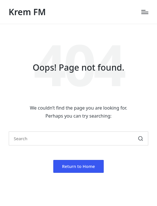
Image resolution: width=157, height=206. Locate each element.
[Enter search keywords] (78, 138)
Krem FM (27, 12)
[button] (140, 138)
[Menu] (144, 12)
